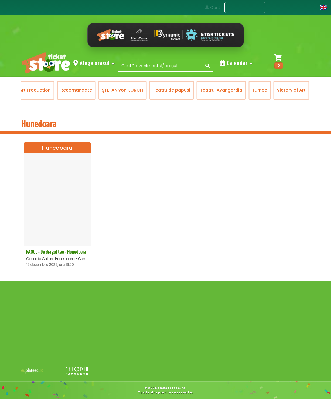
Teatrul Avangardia (259, 90)
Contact (281, 7)
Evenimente (245, 7)
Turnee (297, 90)
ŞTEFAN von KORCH (160, 90)
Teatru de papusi (209, 90)
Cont (307, 7)
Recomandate (114, 90)
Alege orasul (94, 63)
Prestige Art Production (63, 90)
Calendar (236, 63)
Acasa (210, 7)
